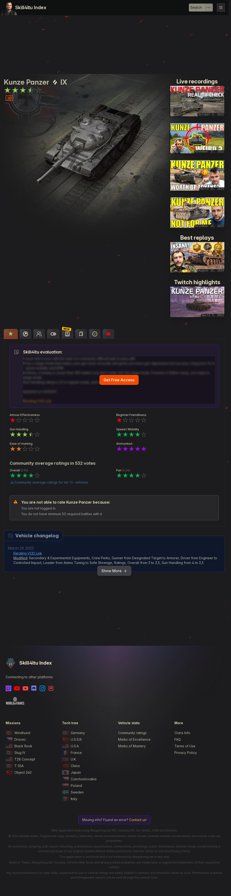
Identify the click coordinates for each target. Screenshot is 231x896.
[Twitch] (8, 688)
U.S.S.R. (72, 739)
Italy (69, 799)
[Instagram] (42, 688)
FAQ (177, 739)
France (72, 753)
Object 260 (19, 772)
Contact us (137, 820)
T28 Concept (20, 759)
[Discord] (34, 688)
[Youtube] (17, 688)
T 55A (15, 766)
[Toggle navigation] (221, 7)
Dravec (16, 739)
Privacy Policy (185, 753)
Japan (71, 772)
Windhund (18, 733)
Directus (171, 830)
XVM (155, 830)
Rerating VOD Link (27, 553)
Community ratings (132, 733)
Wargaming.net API (103, 830)
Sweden (73, 792)
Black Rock (19, 746)
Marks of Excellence (134, 739)
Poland (72, 786)
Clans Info (182, 733)
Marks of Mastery (132, 746)
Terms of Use (184, 746)
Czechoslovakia (79, 779)
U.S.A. (70, 746)
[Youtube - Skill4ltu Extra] (25, 688)
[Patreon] (51, 688)
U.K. (69, 759)
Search (196, 7)
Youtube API (126, 830)
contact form (148, 877)
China (71, 766)
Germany (73, 733)
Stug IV (15, 753)
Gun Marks (143, 830)
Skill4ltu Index (30, 7)
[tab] (11, 334)
